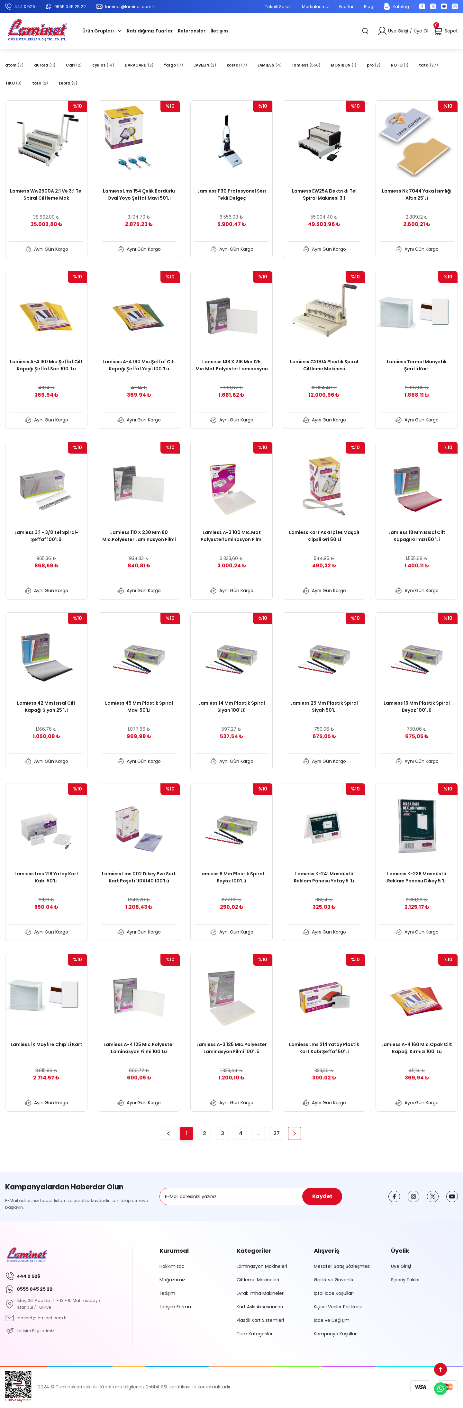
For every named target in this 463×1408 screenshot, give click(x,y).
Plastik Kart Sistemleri (260, 1320)
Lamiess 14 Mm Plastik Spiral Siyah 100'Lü (231, 706)
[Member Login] (382, 31)
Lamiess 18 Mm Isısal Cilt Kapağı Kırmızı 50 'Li (416, 536)
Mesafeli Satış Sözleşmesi (342, 1266)
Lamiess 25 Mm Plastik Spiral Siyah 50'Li (324, 706)
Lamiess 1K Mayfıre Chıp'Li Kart (46, 1044)
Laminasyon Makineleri (262, 1266)
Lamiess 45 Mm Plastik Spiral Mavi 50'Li (139, 706)
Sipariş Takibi (405, 1280)
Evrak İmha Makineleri (261, 1293)
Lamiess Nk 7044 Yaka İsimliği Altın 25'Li (416, 194)
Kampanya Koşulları (336, 1334)
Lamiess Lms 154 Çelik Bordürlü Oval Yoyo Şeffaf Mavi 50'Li (139, 194)
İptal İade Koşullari (334, 1293)
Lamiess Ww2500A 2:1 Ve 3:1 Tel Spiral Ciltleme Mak (46, 194)
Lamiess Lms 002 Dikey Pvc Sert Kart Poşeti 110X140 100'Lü (139, 877)
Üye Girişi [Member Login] (398, 31)
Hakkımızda (172, 1266)
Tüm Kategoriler (255, 1334)
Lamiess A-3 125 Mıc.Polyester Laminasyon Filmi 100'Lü (231, 1048)
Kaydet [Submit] (322, 1196)
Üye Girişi (401, 1266)
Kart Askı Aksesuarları (260, 1307)
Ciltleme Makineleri (258, 1280)
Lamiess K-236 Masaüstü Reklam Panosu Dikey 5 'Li (417, 877)
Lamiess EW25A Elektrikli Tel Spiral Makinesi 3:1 (324, 194)
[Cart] (445, 31)
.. (258, 1133)
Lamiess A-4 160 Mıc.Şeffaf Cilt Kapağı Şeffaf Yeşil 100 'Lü (139, 365)
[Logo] (37, 31)
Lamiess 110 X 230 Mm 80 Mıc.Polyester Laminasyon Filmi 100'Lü (139, 536)
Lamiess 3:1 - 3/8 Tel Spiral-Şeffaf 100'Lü (46, 536)
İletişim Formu (175, 1307)
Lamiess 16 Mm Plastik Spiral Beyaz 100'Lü (417, 706)
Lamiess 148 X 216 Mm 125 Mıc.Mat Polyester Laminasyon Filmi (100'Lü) (231, 365)
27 (276, 1133)
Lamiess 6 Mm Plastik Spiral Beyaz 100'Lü (231, 877)
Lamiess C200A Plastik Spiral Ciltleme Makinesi (324, 365)
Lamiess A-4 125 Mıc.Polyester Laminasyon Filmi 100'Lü (139, 1048)
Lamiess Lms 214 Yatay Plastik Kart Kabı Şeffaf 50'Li (324, 1048)
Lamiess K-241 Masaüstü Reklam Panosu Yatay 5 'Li (324, 877)
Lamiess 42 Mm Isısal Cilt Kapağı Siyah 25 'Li (46, 706)
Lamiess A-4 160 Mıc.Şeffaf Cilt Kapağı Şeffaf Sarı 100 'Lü (46, 365)
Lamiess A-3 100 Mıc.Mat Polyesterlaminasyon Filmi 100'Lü (232, 536)
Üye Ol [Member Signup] (421, 31)
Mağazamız (172, 1280)
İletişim (167, 1293)
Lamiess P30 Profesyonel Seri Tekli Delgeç (231, 194)
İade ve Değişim (332, 1320)
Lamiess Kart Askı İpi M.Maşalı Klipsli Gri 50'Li (324, 536)
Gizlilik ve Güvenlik (334, 1280)
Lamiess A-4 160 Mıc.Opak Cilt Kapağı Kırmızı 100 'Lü (416, 1048)
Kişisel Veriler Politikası (338, 1307)
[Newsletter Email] (250, 1196)
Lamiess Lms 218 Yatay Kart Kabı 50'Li (46, 877)
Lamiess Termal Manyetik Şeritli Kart (417, 365)
